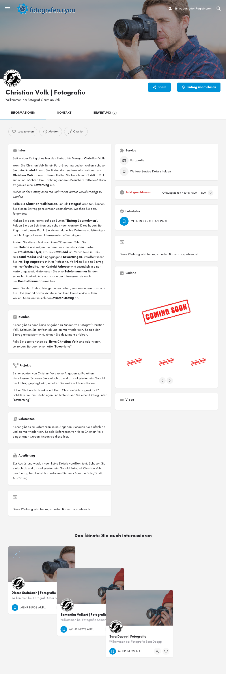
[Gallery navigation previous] (162, 380)
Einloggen (181, 8)
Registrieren (203, 8)
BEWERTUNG (105, 113)
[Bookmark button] (68, 607)
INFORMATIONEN (23, 113)
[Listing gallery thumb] (166, 314)
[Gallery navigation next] (170, 380)
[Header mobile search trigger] (219, 8)
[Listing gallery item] (134, 362)
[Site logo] (48, 8)
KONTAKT (64, 113)
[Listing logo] (12, 78)
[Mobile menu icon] (7, 8)
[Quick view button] (59, 607)
